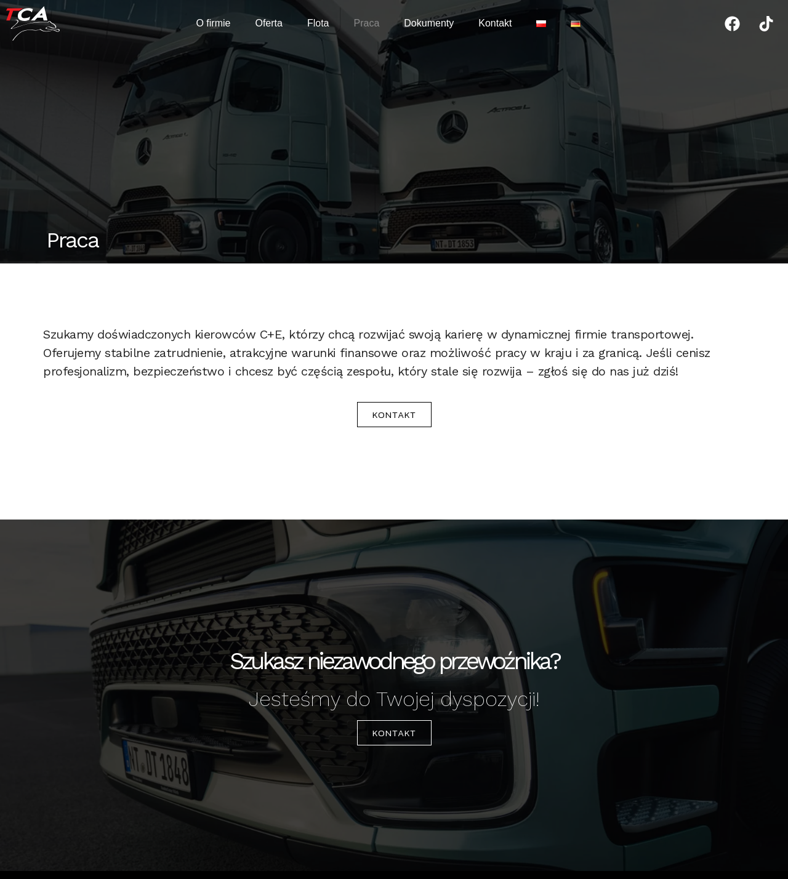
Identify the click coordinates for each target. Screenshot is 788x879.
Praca (367, 23)
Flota (318, 23)
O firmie (213, 23)
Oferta (268, 23)
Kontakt (495, 23)
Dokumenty (429, 23)
